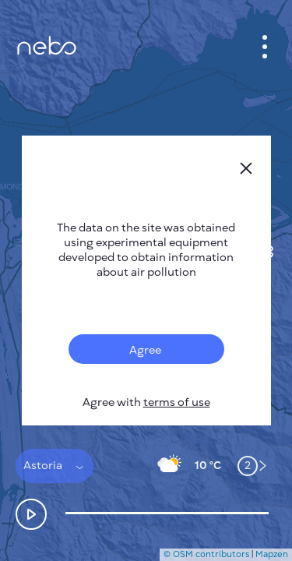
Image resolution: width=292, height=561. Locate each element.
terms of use (176, 402)
